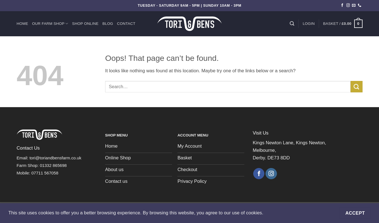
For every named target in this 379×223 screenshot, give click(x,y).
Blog (107, 23)
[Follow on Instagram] (348, 6)
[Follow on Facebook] (342, 6)
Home (22, 23)
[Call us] (359, 6)
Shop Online (85, 23)
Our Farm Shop (50, 23)
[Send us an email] (354, 6)
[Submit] (356, 86)
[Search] (292, 23)
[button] (309, 24)
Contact (126, 23)
